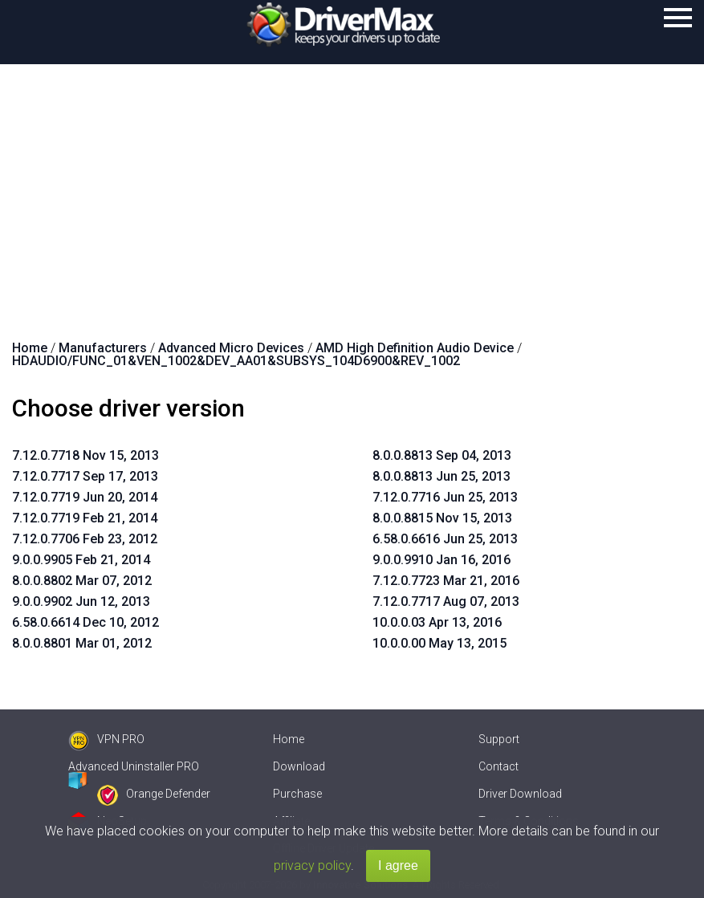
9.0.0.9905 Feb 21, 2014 (81, 559)
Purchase (297, 793)
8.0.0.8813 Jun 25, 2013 (441, 476)
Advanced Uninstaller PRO (133, 766)
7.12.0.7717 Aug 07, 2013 (445, 601)
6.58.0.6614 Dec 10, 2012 (85, 622)
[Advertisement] (352, 184)
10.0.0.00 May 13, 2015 (439, 643)
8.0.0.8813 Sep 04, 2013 (441, 455)
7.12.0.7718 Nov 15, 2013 (85, 455)
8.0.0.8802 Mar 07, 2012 (82, 580)
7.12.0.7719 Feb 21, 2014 (84, 518)
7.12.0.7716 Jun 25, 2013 (445, 497)
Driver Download (520, 793)
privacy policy (312, 865)
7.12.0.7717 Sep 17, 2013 (85, 476)
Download (299, 766)
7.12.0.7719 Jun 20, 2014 (84, 497)
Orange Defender (153, 793)
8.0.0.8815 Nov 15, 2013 (442, 518)
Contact (498, 766)
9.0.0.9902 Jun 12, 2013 (81, 601)
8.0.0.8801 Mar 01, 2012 (82, 643)
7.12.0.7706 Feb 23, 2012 (84, 539)
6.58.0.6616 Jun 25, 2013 (445, 539)
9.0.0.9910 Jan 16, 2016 (441, 559)
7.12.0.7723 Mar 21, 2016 (445, 580)
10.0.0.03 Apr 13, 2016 (437, 622)
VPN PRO (106, 739)
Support (498, 739)
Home (288, 739)
